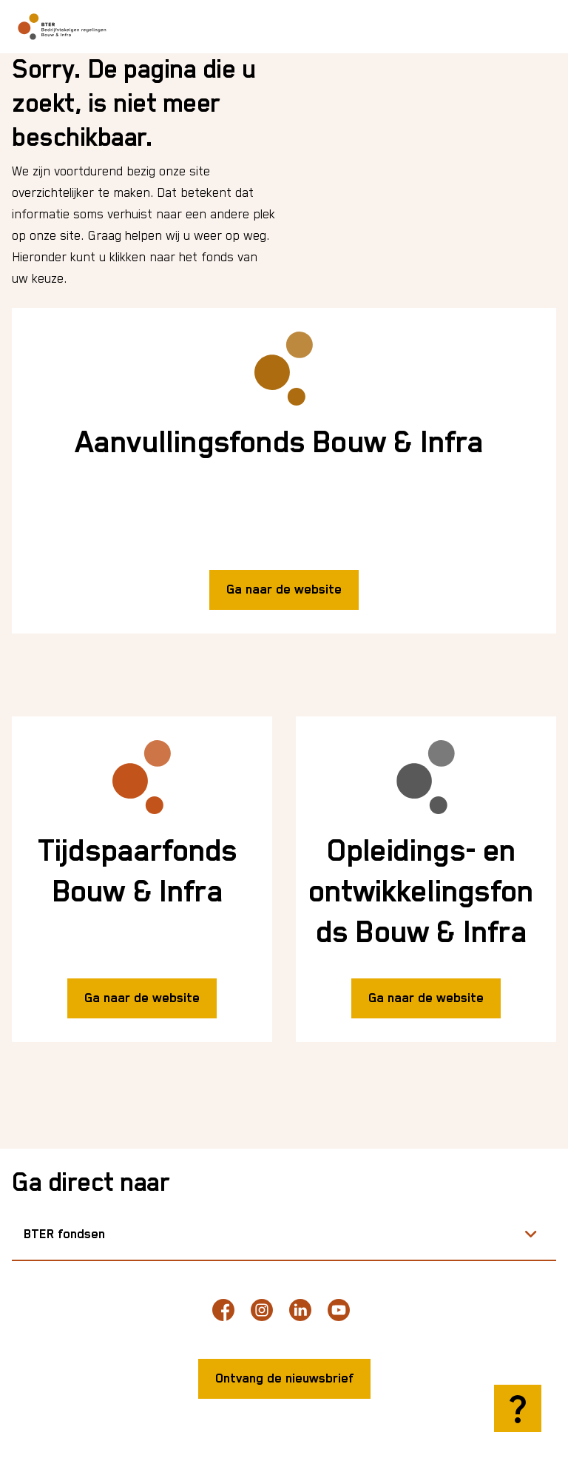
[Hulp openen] (517, 1408)
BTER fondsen (64, 1234)
